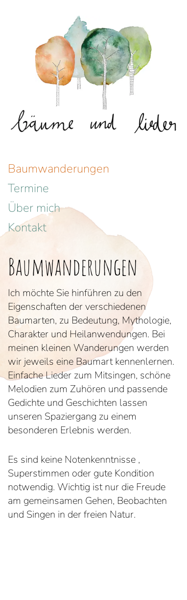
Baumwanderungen (58, 168)
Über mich (34, 208)
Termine (28, 188)
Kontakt (27, 227)
